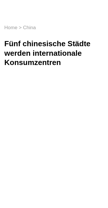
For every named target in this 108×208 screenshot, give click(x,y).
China (29, 27)
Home (10, 27)
